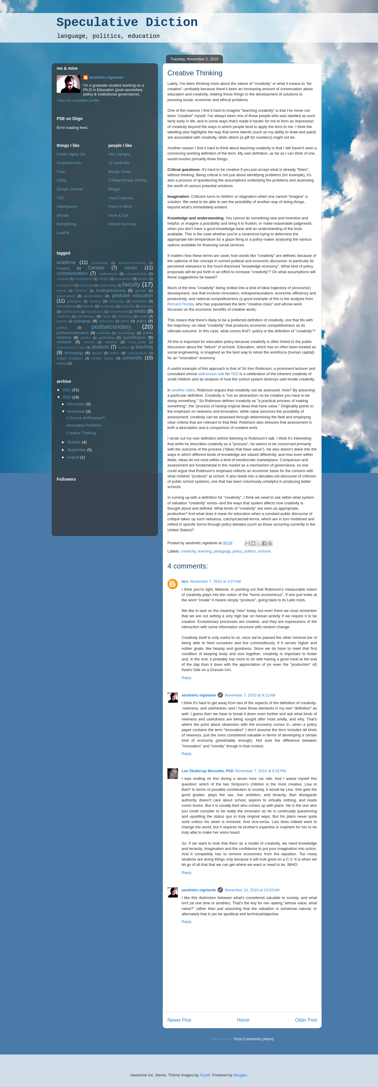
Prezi (61, 171)
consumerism (136, 274)
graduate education (132, 295)
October (74, 442)
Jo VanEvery (119, 163)
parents (62, 321)
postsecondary (111, 326)
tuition (114, 353)
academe (66, 262)
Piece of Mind (120, 206)
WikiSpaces (67, 206)
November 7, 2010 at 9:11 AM (250, 695)
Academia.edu (69, 163)
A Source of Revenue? (85, 418)
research (64, 342)
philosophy (106, 321)
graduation (74, 301)
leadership (128, 306)
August (73, 457)
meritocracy (86, 316)
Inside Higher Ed (71, 154)
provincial (103, 333)
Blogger (240, 1075)
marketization (71, 311)
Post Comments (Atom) (254, 1039)
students (100, 346)
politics (250, 551)
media (139, 311)
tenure (97, 353)
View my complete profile (78, 100)
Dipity (61, 180)
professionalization (73, 333)
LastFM (63, 233)
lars (185, 581)
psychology (126, 333)
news (143, 316)
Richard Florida (180, 304)
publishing (106, 337)
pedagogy (222, 551)
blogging (63, 268)
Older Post (306, 1020)
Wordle (63, 215)
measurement (118, 311)
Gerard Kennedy (122, 224)
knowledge (107, 306)
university (132, 357)
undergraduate (137, 353)
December (76, 404)
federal (61, 290)
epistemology (108, 285)
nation (106, 316)
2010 (67, 397)
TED (234, 374)
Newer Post (179, 1020)
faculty (131, 284)
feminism (81, 290)
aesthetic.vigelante (199, 695)
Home (243, 1020)
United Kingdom (70, 358)
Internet (88, 306)
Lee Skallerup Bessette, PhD (208, 771)
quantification (134, 337)
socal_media (137, 342)
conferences (107, 274)
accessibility (100, 263)
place (125, 321)
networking (125, 316)
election (143, 279)
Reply (186, 677)
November (76, 411)
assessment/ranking (132, 263)
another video (183, 390)
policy (237, 551)
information (116, 301)
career (130, 267)
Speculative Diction (127, 23)
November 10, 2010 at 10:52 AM (252, 890)
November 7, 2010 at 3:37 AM (215, 581)
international (66, 306)
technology (74, 353)
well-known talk (211, 374)
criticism (103, 279)
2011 (67, 390)
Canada (96, 267)
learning (204, 551)
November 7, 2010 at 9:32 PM (260, 771)
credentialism (83, 279)
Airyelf (205, 1075)
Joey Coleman (120, 198)
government (93, 296)
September (77, 450)
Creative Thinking (194, 73)
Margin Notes (119, 171)
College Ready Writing (127, 180)
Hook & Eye (118, 215)
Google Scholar (70, 189)
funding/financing (110, 290)
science (111, 342)
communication (72, 273)
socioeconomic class (71, 347)
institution (139, 301)
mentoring (63, 316)
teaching (144, 346)
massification (94, 311)
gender (140, 290)
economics (123, 279)
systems (123, 347)
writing (62, 363)
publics (85, 337)
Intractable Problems (83, 425)
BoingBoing (66, 224)
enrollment (86, 285)
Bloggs (114, 189)
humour (95, 301)
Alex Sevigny (119, 154)
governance (66, 296)
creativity (188, 551)
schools (264, 551)
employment (65, 285)
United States (103, 358)
